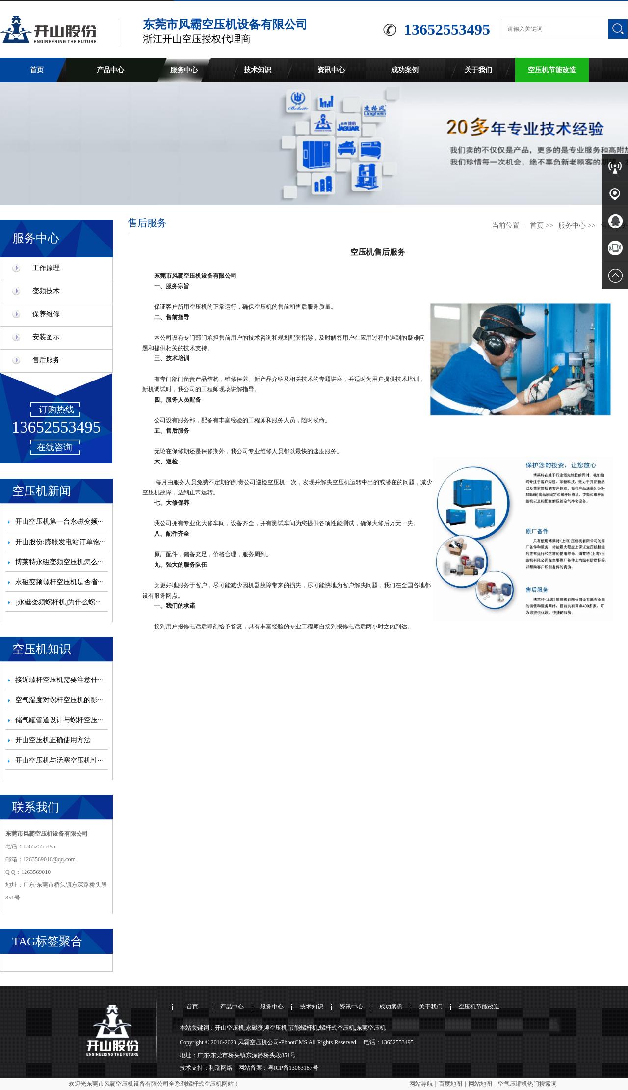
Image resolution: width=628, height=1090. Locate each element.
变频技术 (46, 291)
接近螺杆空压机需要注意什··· (59, 679)
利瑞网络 (221, 1067)
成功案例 (405, 70)
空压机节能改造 (552, 70)
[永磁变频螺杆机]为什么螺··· (58, 602)
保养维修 (46, 314)
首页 (37, 70)
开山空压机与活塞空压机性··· (59, 760)
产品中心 (110, 70)
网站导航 (421, 1083)
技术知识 (257, 70)
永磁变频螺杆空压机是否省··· (59, 582)
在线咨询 (54, 447)
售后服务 (46, 360)
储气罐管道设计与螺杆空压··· (59, 720)
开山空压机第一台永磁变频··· (59, 521)
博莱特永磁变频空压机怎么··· (59, 562)
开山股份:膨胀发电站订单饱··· (60, 541)
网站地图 (480, 1083)
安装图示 (46, 337)
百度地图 (450, 1083)
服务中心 (184, 70)
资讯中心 (331, 70)
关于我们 (478, 70)
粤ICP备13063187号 (293, 1067)
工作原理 (46, 268)
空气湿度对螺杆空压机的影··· (59, 700)
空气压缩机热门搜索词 (527, 1083)
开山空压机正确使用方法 (53, 740)
